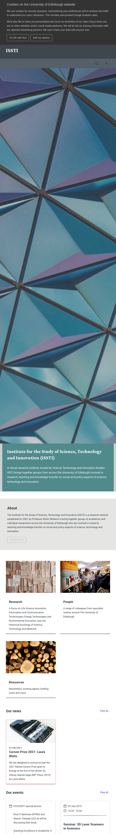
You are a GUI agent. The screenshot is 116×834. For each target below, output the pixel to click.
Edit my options (41, 37)
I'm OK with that (17, 37)
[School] (12, 50)
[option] (58, 279)
